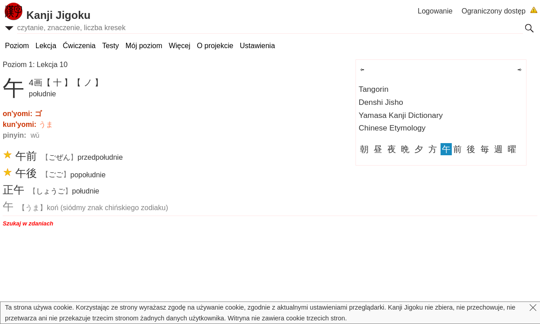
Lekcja (46, 46)
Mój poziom (144, 46)
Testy (110, 46)
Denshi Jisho (381, 102)
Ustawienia (257, 46)
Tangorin (373, 89)
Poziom (17, 46)
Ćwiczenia (79, 46)
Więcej (179, 46)
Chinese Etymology (392, 127)
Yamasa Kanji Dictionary (401, 115)
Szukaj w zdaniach (28, 223)
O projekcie (215, 46)
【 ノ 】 (87, 82)
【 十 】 (57, 82)
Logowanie (435, 11)
